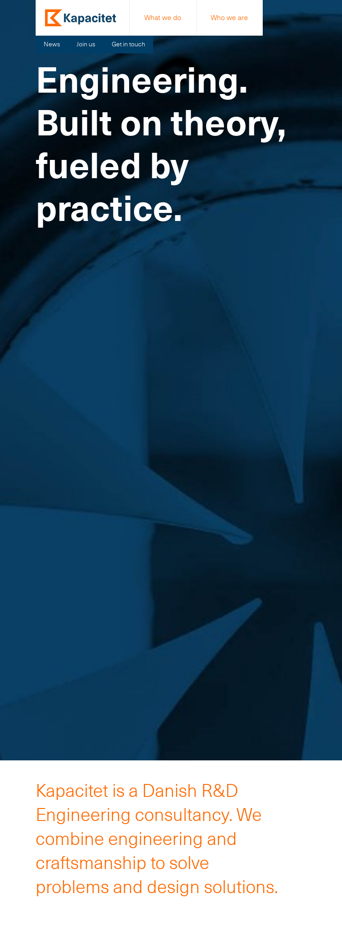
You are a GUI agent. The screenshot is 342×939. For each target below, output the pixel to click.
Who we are (229, 17)
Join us (86, 44)
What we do (162, 17)
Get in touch (128, 44)
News (52, 44)
